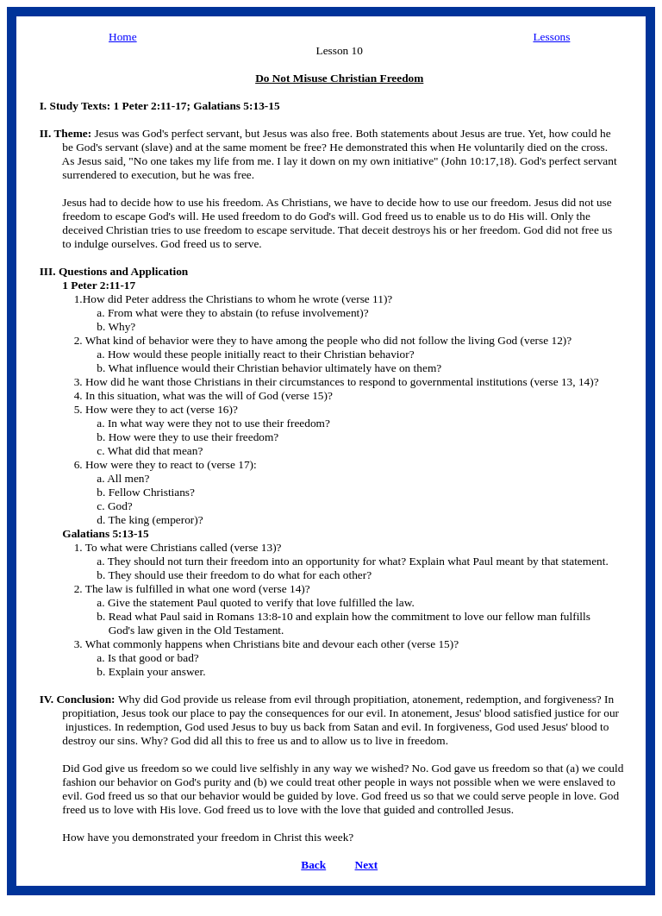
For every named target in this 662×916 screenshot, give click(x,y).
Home (123, 36)
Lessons (551, 36)
